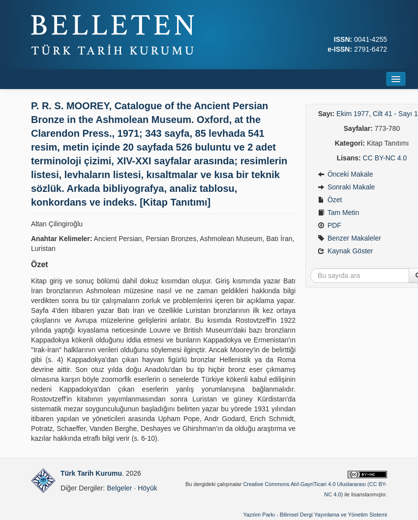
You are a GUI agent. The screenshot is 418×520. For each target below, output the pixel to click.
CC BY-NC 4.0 (385, 158)
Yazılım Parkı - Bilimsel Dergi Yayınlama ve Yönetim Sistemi (315, 515)
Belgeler (119, 488)
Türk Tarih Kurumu (91, 473)
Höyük (147, 488)
